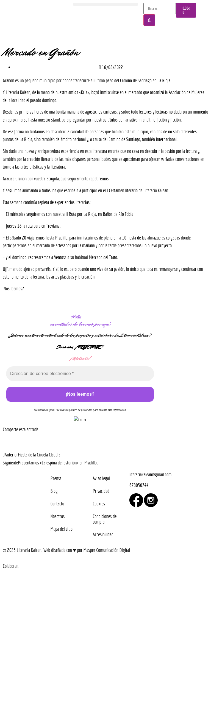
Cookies (99, 503)
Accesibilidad (103, 534)
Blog (54, 491)
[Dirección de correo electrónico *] (80, 373)
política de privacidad (80, 410)
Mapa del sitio (62, 529)
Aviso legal (101, 478)
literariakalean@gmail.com (150, 474)
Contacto (57, 503)
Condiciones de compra (104, 519)
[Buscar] (149, 20)
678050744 (139, 485)
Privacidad (101, 491)
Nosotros (58, 516)
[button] (105, 4)
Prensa (56, 478)
